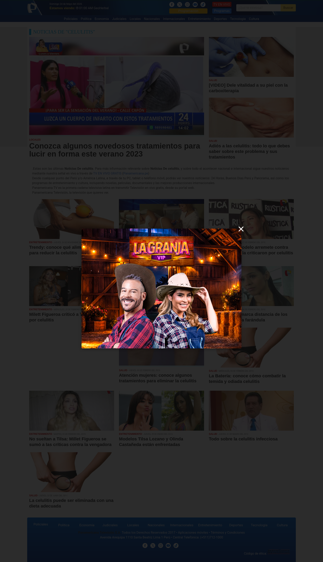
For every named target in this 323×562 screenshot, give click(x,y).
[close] (241, 229)
